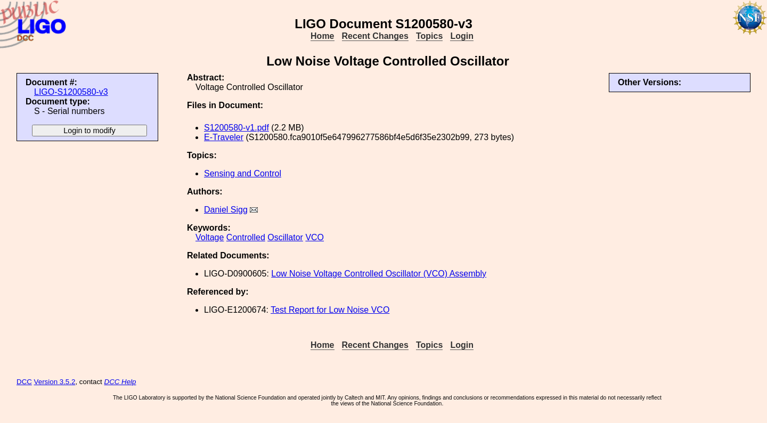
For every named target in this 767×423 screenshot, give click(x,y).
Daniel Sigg (226, 209)
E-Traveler (223, 137)
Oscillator (285, 237)
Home (322, 35)
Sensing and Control (242, 173)
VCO (314, 237)
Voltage (209, 237)
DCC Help (120, 382)
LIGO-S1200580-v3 (71, 91)
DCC (24, 382)
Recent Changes (375, 35)
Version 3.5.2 (55, 382)
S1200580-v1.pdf (236, 127)
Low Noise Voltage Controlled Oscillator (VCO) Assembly (378, 273)
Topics (429, 35)
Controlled (245, 237)
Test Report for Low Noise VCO (330, 309)
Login (462, 35)
